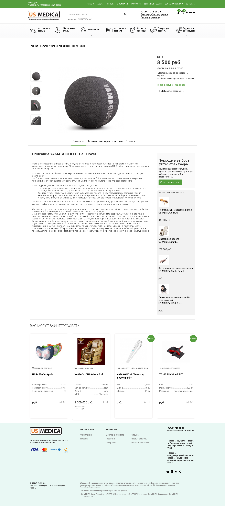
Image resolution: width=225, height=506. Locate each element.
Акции (100, 4)
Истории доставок (140, 442)
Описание (78, 141)
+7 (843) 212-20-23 (151, 11)
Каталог (91, 4)
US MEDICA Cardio (176, 240)
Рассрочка (136, 4)
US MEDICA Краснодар (137, 494)
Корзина (188, 12)
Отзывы (131, 141)
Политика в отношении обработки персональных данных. (103, 491)
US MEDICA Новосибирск (116, 494)
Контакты (190, 4)
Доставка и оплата (174, 4)
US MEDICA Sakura (176, 211)
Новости (110, 4)
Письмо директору (150, 17)
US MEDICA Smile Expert (176, 270)
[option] (36, 76)
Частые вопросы (139, 439)
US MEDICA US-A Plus (176, 300)
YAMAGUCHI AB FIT (171, 374)
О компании (122, 4)
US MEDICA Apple (42, 374)
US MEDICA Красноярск (158, 494)
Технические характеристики (105, 141)
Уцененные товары (153, 4)
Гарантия (110, 439)
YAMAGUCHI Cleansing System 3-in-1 (130, 376)
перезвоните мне (170, 182)
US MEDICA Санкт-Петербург (92, 494)
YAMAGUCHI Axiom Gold (89, 374)
